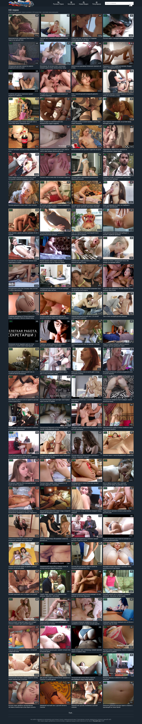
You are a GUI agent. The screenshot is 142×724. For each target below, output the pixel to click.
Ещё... (71, 713)
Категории (71, 3)
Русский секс (97, 721)
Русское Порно (58, 3)
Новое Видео (83, 3)
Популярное (96, 3)
